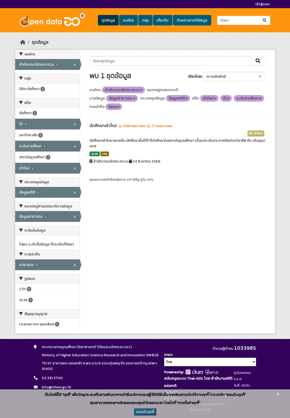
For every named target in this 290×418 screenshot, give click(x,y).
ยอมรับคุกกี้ (145, 412)
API (129, 179)
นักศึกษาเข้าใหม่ (103, 125)
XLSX (94, 154)
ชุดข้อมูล (108, 20)
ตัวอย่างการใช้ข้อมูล (192, 20)
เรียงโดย (195, 76)
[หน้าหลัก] (22, 42)
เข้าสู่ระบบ (262, 4)
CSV (104, 154)
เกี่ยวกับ (162, 20)
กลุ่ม (145, 20)
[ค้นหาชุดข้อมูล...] (243, 20)
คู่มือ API (146, 179)
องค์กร (128, 20)
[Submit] (265, 20)
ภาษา (168, 355)
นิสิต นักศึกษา (256, 133)
